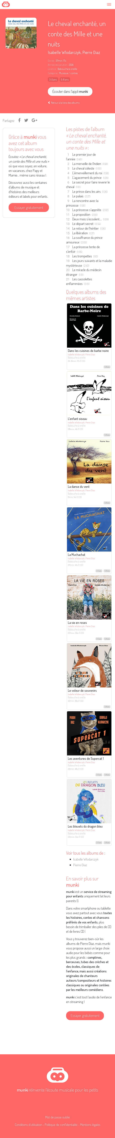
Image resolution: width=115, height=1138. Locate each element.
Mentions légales (90, 1125)
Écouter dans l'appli (70, 91)
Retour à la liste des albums (64, 102)
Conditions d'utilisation (28, 1125)
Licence (52, 68)
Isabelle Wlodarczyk (64, 52)
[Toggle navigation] (110, 4)
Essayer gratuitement (28, 207)
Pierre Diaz (91, 52)
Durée (51, 60)
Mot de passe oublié (57, 1117)
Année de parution (57, 64)
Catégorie (53, 73)
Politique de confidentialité (61, 1125)
